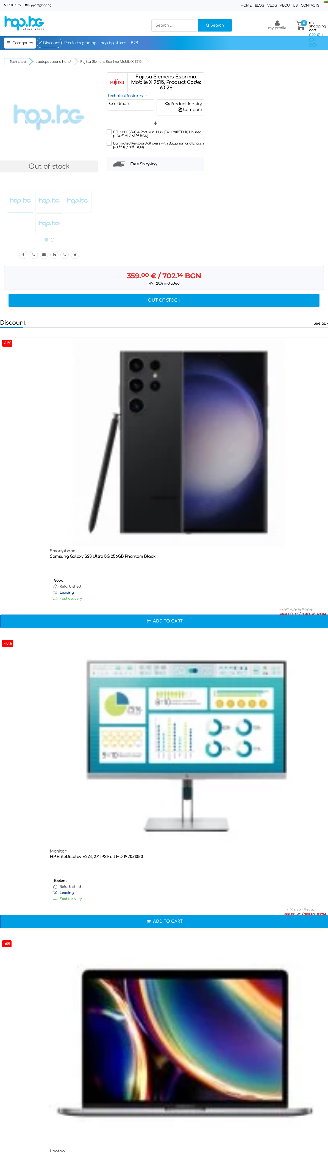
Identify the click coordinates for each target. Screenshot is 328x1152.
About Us (289, 5)
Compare (190, 109)
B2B (134, 43)
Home (246, 5)
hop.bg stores (113, 43)
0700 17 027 (14, 5)
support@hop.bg (39, 5)
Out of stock (164, 300)
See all (320, 323)
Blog (259, 5)
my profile (277, 25)
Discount (49, 43)
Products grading (80, 43)
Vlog (272, 5)
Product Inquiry (183, 104)
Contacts (310, 5)
